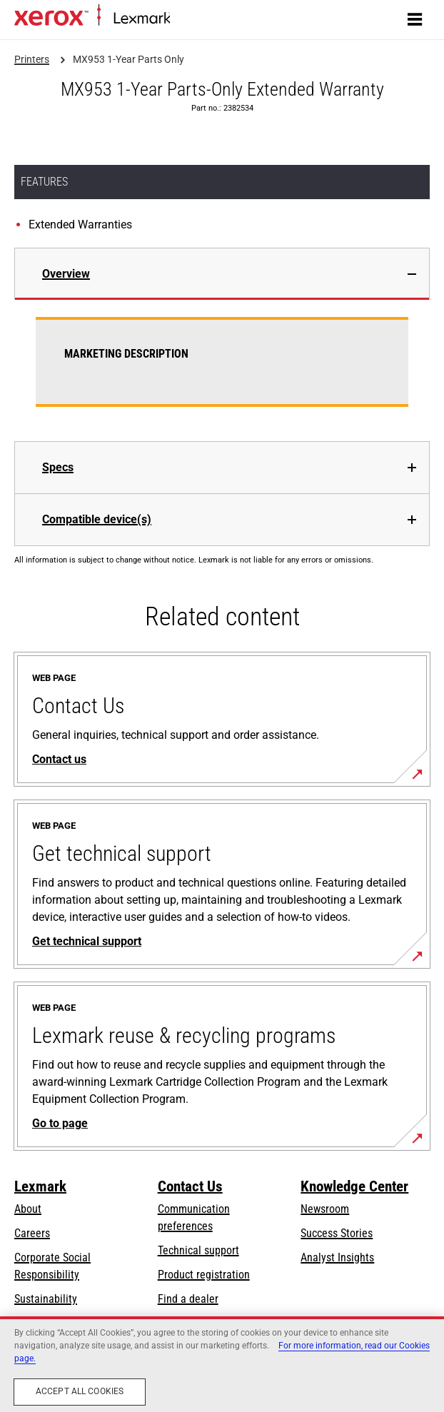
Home (181, 19)
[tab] (222, 274)
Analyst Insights (337, 1257)
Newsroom (325, 1209)
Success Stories (337, 1233)
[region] (222, 1364)
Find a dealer (188, 1299)
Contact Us (190, 1186)
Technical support (198, 1250)
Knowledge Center (354, 1186)
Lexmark (40, 1186)
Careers (32, 1233)
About (27, 1209)
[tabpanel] (222, 370)
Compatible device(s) (96, 519)
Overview (66, 274)
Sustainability (45, 1299)
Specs (58, 467)
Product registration (204, 1274)
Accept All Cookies (79, 1391)
